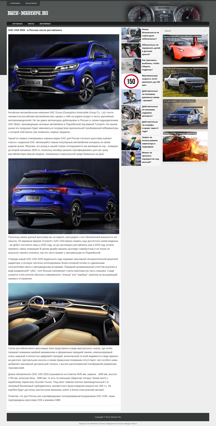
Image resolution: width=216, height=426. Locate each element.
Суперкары (15, 3)
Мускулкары (31, 3)
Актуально (17, 24)
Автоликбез (45, 24)
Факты (31, 24)
